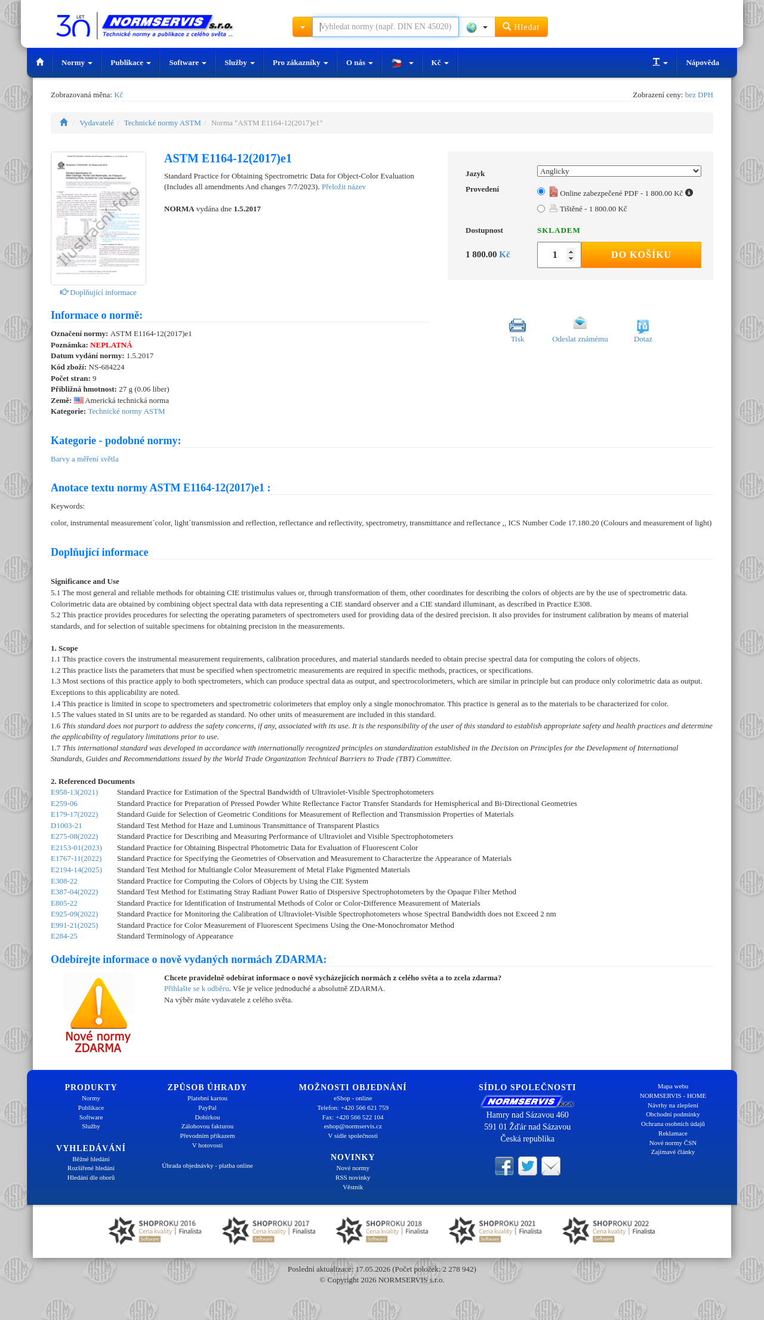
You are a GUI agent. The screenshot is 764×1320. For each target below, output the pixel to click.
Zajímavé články (673, 1151)
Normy (77, 62)
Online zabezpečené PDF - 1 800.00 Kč (621, 193)
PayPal (207, 1107)
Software (188, 62)
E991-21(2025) (74, 925)
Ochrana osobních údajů (673, 1123)
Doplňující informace (98, 292)
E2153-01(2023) (76, 847)
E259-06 (64, 803)
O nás (359, 62)
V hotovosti (207, 1145)
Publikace (130, 62)
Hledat (521, 26)
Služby (239, 62)
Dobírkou (207, 1117)
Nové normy (353, 1167)
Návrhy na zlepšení (673, 1105)
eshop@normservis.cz (353, 1126)
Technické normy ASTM (162, 122)
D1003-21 (66, 825)
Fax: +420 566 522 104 (353, 1117)
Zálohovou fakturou (207, 1126)
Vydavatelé (96, 122)
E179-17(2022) (74, 814)
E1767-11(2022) (76, 858)
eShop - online (353, 1097)
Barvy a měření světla (85, 458)
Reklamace (673, 1133)
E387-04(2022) (74, 891)
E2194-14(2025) (76, 869)
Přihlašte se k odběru (196, 988)
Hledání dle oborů (91, 1177)
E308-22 (64, 880)
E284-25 (64, 935)
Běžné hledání (91, 1158)
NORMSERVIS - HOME (673, 1095)
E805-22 (64, 903)
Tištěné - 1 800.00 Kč (588, 208)
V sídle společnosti (353, 1135)
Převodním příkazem (207, 1135)
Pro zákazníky (300, 62)
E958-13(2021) (74, 791)
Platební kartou (207, 1097)
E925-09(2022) (74, 913)
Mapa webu (673, 1086)
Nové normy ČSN (673, 1142)
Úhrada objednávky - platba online (207, 1165)
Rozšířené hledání (91, 1167)
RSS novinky (352, 1177)
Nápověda (702, 62)
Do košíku (641, 255)
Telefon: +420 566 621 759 (353, 1107)
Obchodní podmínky (673, 1114)
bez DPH (699, 94)
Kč (440, 62)
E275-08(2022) (74, 836)
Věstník (353, 1186)
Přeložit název (344, 186)
